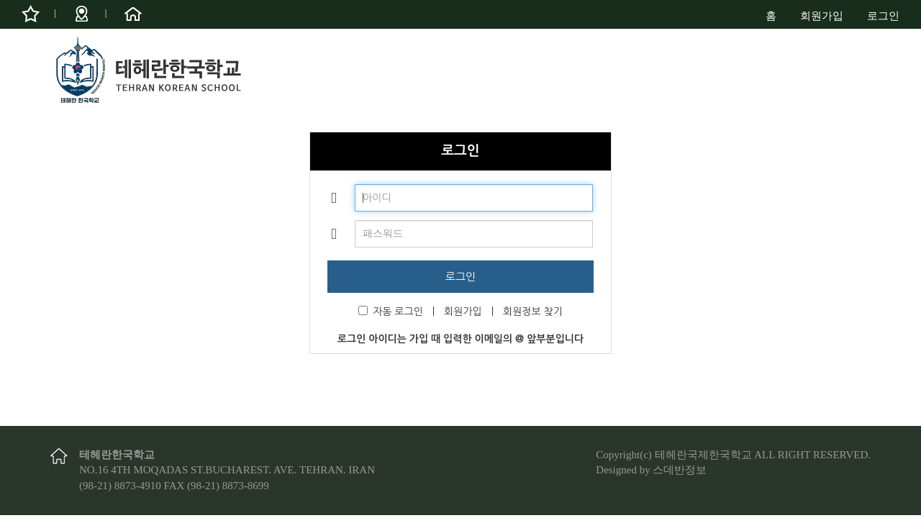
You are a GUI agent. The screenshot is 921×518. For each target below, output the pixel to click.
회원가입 (821, 16)
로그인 (883, 16)
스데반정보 (680, 470)
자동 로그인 (390, 311)
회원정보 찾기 (533, 311)
